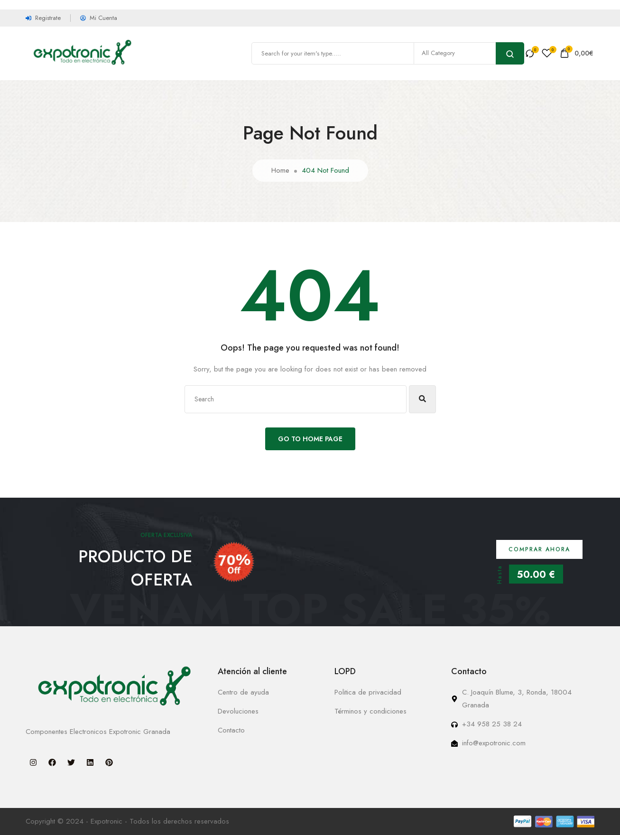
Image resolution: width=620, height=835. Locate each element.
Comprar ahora (539, 549)
